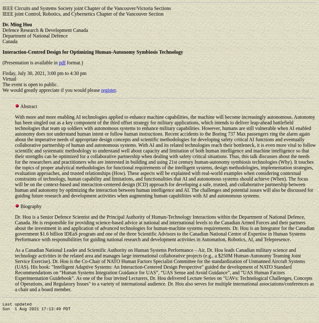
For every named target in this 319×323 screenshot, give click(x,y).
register (108, 90)
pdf (62, 62)
